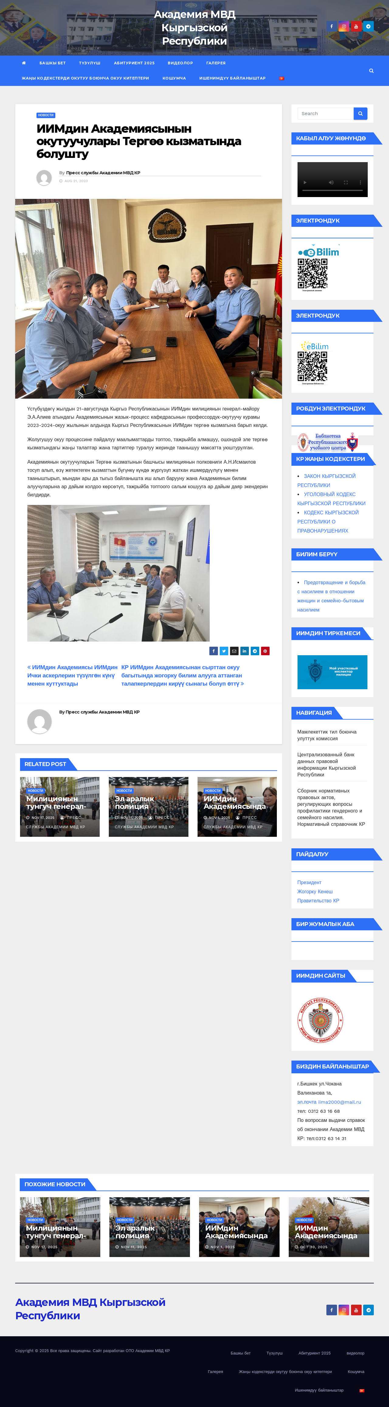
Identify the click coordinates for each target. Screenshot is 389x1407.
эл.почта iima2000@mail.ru (329, 1102)
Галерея (216, 63)
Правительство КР (318, 901)
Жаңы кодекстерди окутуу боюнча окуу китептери (85, 78)
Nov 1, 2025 (223, 1247)
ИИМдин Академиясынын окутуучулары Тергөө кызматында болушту (138, 141)
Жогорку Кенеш (315, 891)
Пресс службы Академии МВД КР (103, 172)
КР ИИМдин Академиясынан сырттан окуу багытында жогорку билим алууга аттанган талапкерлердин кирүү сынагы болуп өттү (182, 675)
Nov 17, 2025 (44, 1247)
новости (45, 115)
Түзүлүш (90, 63)
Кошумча (174, 78)
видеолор (180, 63)
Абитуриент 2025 (134, 63)
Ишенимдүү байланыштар (232, 78)
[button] (371, 70)
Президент (310, 882)
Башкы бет (53, 63)
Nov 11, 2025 (134, 1247)
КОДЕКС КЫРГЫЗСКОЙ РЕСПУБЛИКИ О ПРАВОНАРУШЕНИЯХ (328, 522)
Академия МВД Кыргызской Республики (195, 27)
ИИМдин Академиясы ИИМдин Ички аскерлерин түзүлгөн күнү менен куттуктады (72, 675)
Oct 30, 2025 (314, 1247)
